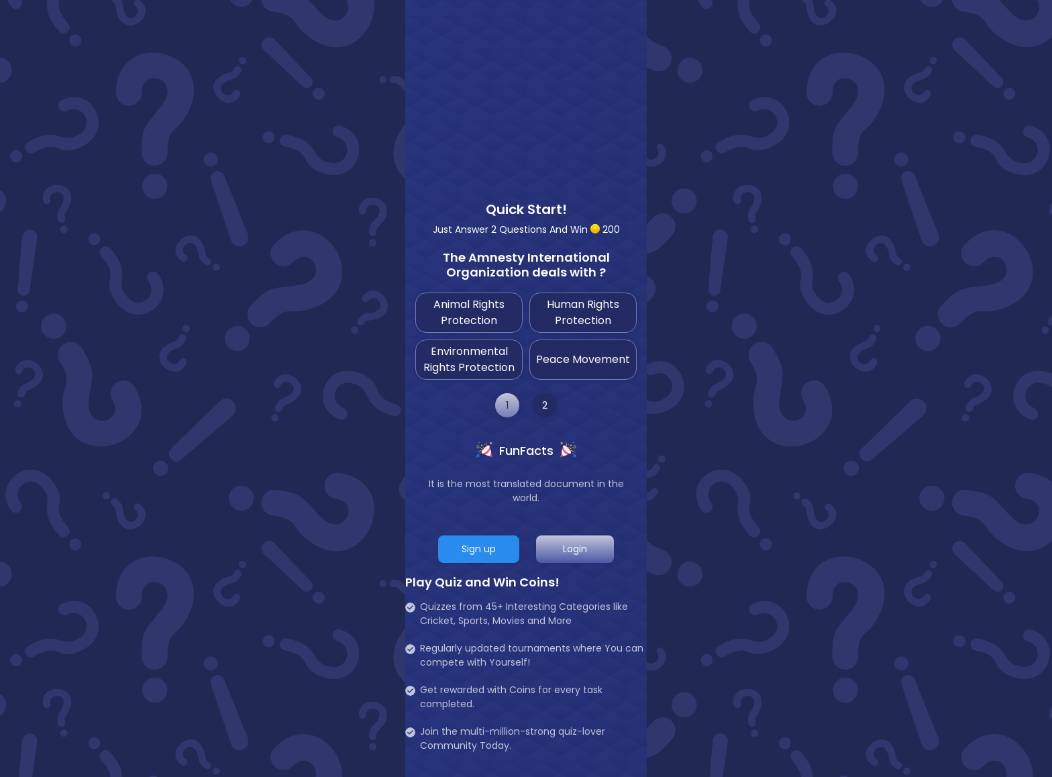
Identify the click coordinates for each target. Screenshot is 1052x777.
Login (575, 549)
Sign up (479, 549)
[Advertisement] (526, 94)
